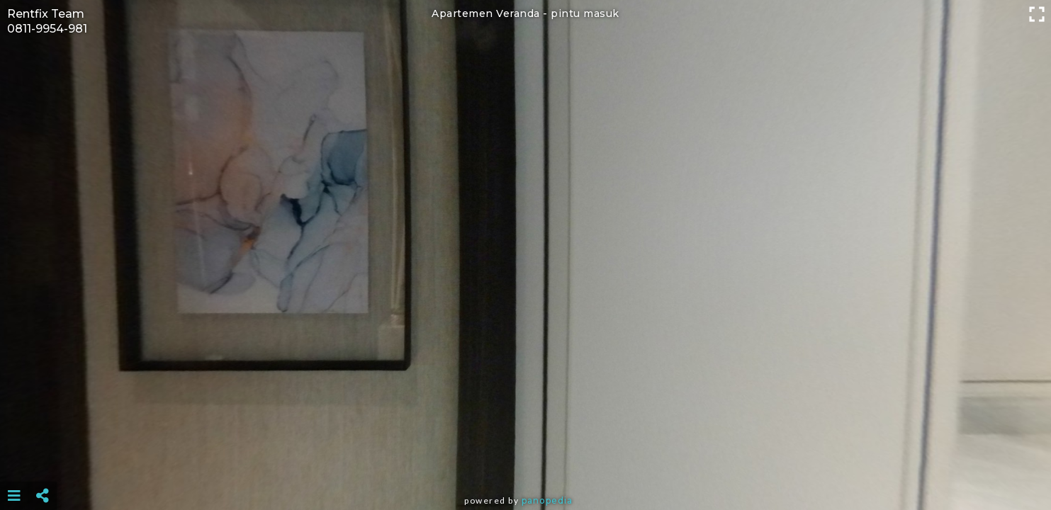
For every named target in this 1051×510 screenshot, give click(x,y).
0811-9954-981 (47, 28)
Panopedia (547, 500)
